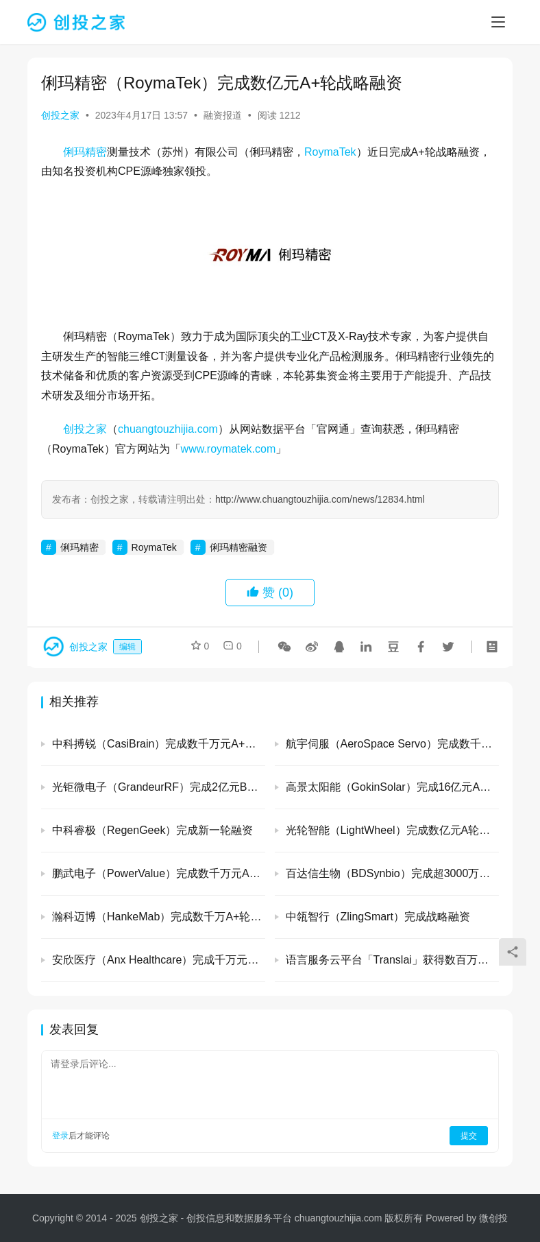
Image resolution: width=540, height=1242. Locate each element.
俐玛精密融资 (238, 547)
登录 (60, 1136)
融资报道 (223, 115)
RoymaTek (330, 152)
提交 (469, 1136)
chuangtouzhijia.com (168, 429)
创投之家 (60, 115)
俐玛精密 (85, 152)
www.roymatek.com (228, 449)
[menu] (498, 22)
